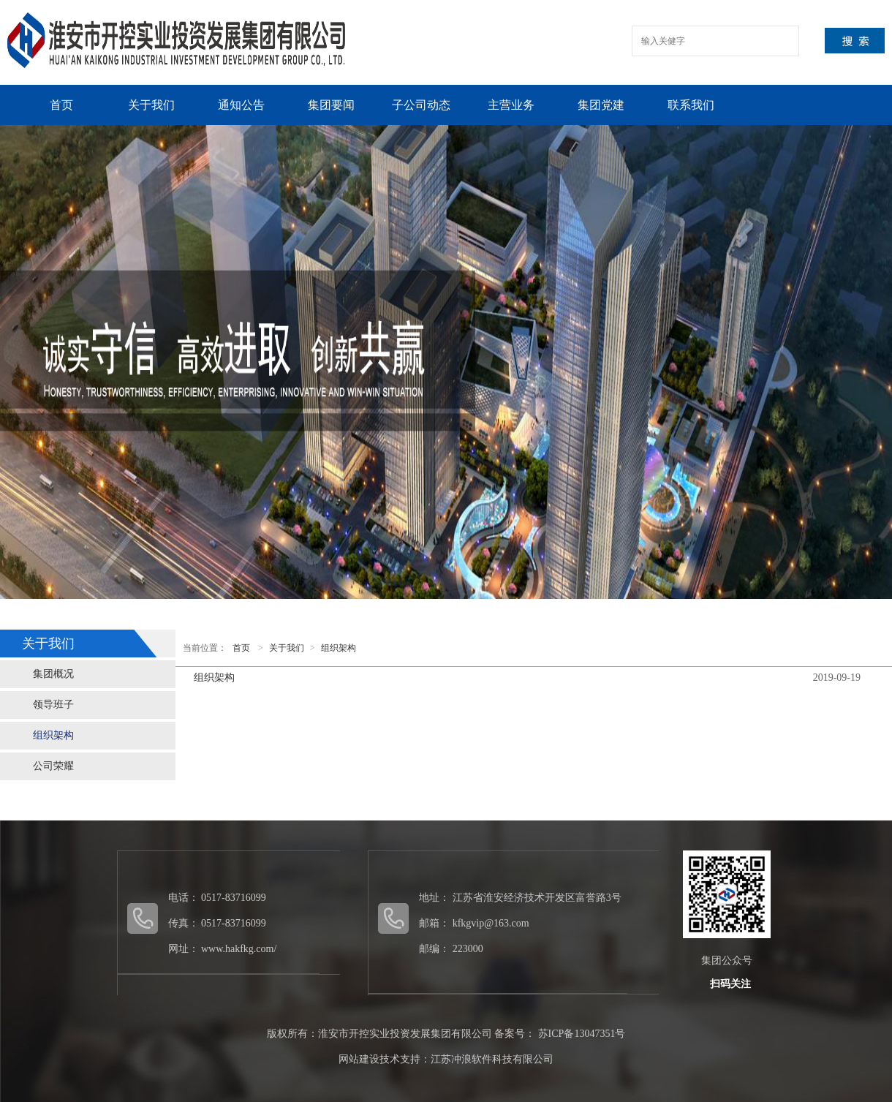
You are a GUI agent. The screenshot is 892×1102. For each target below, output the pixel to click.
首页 (61, 105)
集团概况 (53, 673)
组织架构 (53, 735)
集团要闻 (331, 105)
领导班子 (53, 704)
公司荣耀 (53, 766)
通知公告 (241, 105)
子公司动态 (421, 105)
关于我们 (151, 105)
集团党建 (601, 105)
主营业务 (511, 105)
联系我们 (691, 105)
